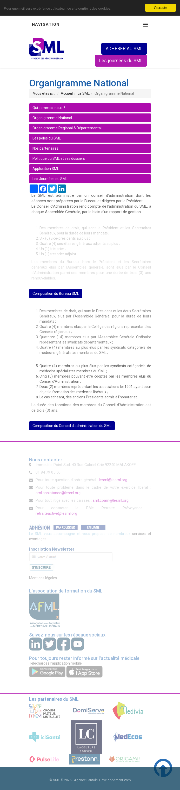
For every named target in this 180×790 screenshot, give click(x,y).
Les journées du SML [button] (121, 60)
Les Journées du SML (50, 179)
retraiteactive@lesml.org (56, 513)
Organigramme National (52, 118)
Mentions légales (43, 578)
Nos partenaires (45, 148)
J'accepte (160, 7)
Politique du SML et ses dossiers (58, 158)
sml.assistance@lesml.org (58, 492)
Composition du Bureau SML (55, 293)
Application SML (45, 169)
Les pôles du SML (46, 138)
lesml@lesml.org (113, 479)
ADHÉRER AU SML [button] (124, 48)
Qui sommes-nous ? (48, 108)
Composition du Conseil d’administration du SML (71, 426)
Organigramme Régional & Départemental (67, 128)
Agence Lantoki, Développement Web (102, 780)
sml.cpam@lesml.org (111, 500)
